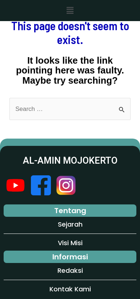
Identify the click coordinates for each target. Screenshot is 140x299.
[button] (70, 10)
